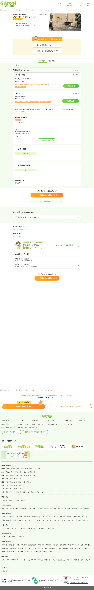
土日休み (22, 560)
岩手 (22, 468)
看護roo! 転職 (18, 10)
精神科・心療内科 (75, 548)
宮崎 (32, 492)
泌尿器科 (65, 548)
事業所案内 (5, 571)
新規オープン (6, 560)
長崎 (19, 492)
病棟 (3, 508)
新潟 (12, 472)
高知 (19, 488)
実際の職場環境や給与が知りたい (48, 51)
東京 (7, 475)
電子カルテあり (85, 560)
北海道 (13, 468)
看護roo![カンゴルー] (5, 10)
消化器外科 (5, 548)
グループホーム (46, 520)
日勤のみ (14, 536)
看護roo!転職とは (7, 421)
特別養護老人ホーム (80, 517)
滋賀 (19, 482)
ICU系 (29, 508)
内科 (18, 545)
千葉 (21, 475)
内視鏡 (81, 508)
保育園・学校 (66, 508)
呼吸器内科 (24, 545)
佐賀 (15, 492)
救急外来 (23, 508)
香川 (11, 488)
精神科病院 (35, 517)
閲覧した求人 (6, 424)
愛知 (7, 478)
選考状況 (35, 421)
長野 (33, 472)
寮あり (55, 560)
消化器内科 (32, 545)
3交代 (8, 536)
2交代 (3, 536)
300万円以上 (5, 528)
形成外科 (28, 548)
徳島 (7, 488)
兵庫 (15, 482)
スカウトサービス (22, 424)
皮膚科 (59, 548)
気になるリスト (83, 421)
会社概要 (4, 567)
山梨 (29, 472)
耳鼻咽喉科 (52, 548)
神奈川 (12, 475)
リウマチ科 (10, 551)
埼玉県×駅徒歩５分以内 (19, 229)
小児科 (34, 548)
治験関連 (87, 508)
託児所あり (61, 560)
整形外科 (21, 548)
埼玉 (17, 475)
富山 (16, 472)
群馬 (33, 475)
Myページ (20, 421)
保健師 (17, 500)
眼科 (46, 548)
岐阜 (11, 478)
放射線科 (85, 548)
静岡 (15, 478)
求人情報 (42, 61)
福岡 (11, 492)
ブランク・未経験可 (73, 560)
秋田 (30, 468)
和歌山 (29, 482)
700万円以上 (42, 528)
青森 (18, 468)
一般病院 (4, 517)
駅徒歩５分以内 (17, 236)
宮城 (26, 468)
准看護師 (11, 500)
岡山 (11, 485)
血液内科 (48, 545)
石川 (21, 472)
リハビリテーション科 (22, 551)
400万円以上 (15, 528)
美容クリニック (53, 517)
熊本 (23, 492)
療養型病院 (27, 517)
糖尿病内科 (63, 545)
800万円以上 (52, 528)
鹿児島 (37, 492)
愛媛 (15, 488)
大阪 (7, 482)
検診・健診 (57, 508)
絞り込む (17, 65)
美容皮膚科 (11, 545)
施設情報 (52, 61)
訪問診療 (74, 508)
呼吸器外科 (75, 545)
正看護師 (4, 500)
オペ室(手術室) (14, 508)
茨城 (25, 475)
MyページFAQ (67, 424)
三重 (19, 478)
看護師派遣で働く (53, 424)
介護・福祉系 (48, 508)
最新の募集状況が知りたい (46, 45)
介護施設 (69, 517)
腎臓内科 (55, 545)
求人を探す (51, 421)
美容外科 (4, 545)
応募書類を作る (68, 421)
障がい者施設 (62, 520)
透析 (34, 508)
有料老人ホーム (18, 520)
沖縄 (42, 492)
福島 (39, 468)
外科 (69, 545)
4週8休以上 (14, 560)
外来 (7, 508)
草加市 (33, 10)
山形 (35, 468)
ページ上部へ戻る (47, 201)
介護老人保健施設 (7, 520)
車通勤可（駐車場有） (44, 560)
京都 (11, 482)
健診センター (72, 520)
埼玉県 (26, 10)
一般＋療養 (18, 517)
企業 (88, 520)
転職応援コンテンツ (38, 424)
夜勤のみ (21, 536)
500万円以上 (24, 528)
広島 (7, 485)
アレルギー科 (35, 551)
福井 (25, 472)
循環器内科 (41, 545)
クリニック (43, 517)
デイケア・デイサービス (32, 520)
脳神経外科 (13, 548)
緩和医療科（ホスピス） (47, 551)
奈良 (24, 482)
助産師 (23, 500)
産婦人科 (40, 548)
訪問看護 (39, 508)
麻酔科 (4, 551)
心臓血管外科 (85, 545)
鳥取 (15, 485)
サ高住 (54, 520)
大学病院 (11, 517)
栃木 (29, 475)
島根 (19, 485)
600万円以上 (33, 528)
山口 (24, 485)
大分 (28, 492)
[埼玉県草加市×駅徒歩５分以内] (47, 217)
